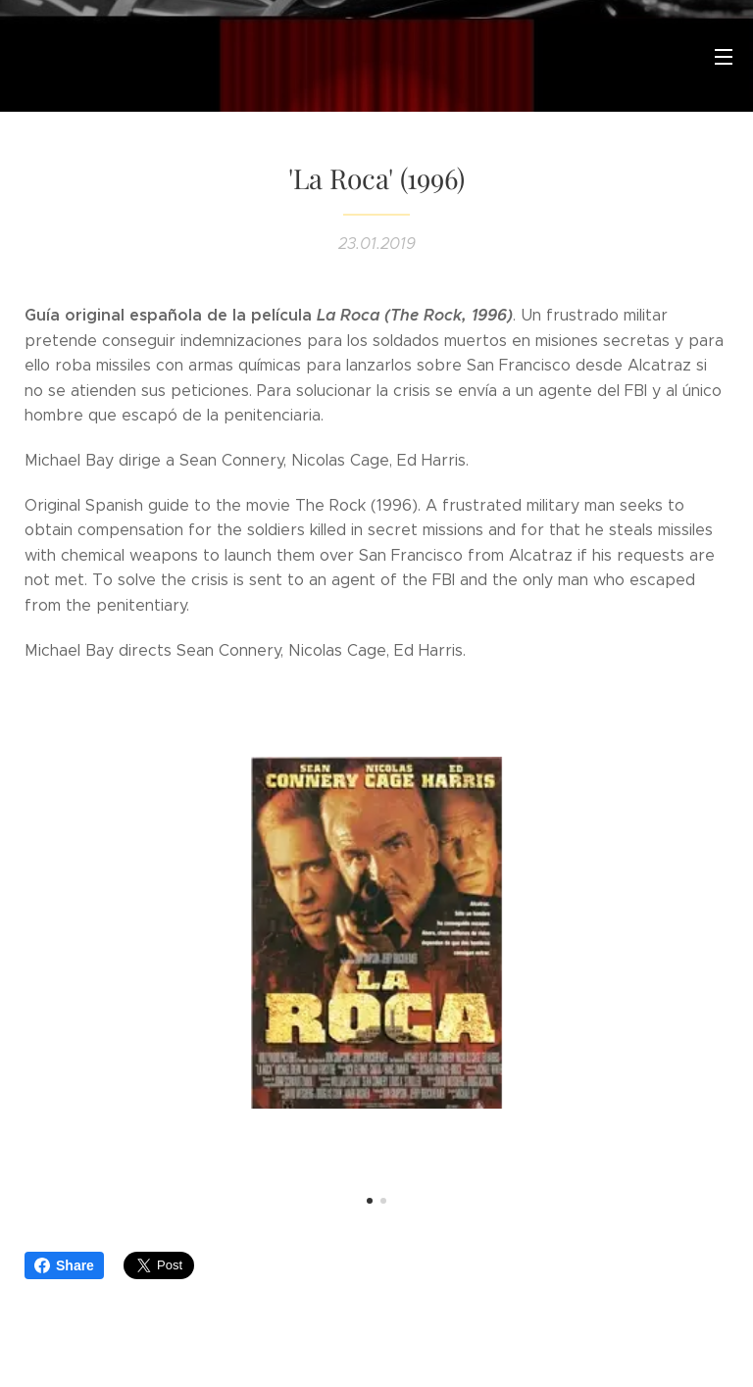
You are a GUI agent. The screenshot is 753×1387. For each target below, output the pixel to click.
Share (64, 1265)
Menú (723, 57)
